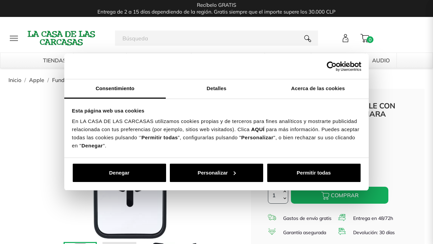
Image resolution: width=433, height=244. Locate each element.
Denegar (119, 173)
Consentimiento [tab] (115, 88)
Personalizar (217, 173)
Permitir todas (314, 173)
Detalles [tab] (216, 88)
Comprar (340, 196)
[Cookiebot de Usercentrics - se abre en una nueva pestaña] (331, 66)
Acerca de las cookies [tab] (318, 88)
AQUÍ (258, 129)
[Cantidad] (278, 195)
